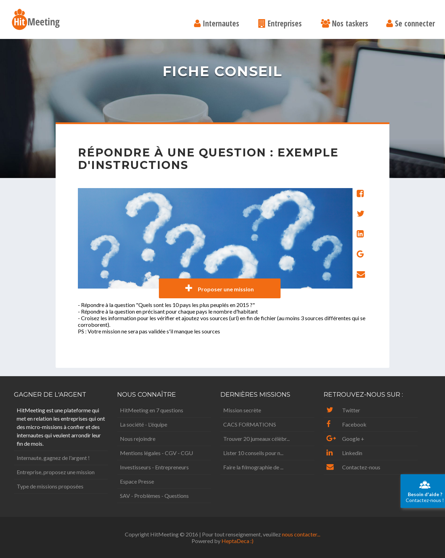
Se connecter (410, 24)
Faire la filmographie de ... (253, 467)
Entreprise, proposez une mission (56, 472)
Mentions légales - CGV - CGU (156, 453)
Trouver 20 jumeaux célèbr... (256, 438)
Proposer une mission (219, 288)
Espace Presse (137, 481)
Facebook (346, 424)
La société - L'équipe (143, 424)
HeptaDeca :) (237, 540)
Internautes (216, 24)
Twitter (343, 410)
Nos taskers (344, 24)
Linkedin (344, 453)
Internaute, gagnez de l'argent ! (53, 457)
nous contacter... (301, 534)
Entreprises (280, 24)
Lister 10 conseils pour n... (253, 453)
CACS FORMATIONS (249, 424)
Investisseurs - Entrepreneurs (154, 467)
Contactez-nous (353, 467)
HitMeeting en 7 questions (151, 410)
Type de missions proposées (50, 486)
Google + (345, 438)
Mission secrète (242, 410)
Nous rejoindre (137, 438)
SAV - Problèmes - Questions (154, 495)
